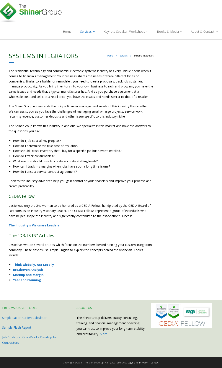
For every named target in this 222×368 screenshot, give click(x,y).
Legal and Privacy (137, 362)
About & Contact (202, 31)
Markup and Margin (28, 275)
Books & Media (168, 31)
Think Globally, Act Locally (33, 265)
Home (67, 31)
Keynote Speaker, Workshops (124, 31)
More (103, 334)
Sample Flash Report (16, 327)
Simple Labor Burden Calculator (24, 318)
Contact (154, 362)
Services (86, 31)
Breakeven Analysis (28, 270)
